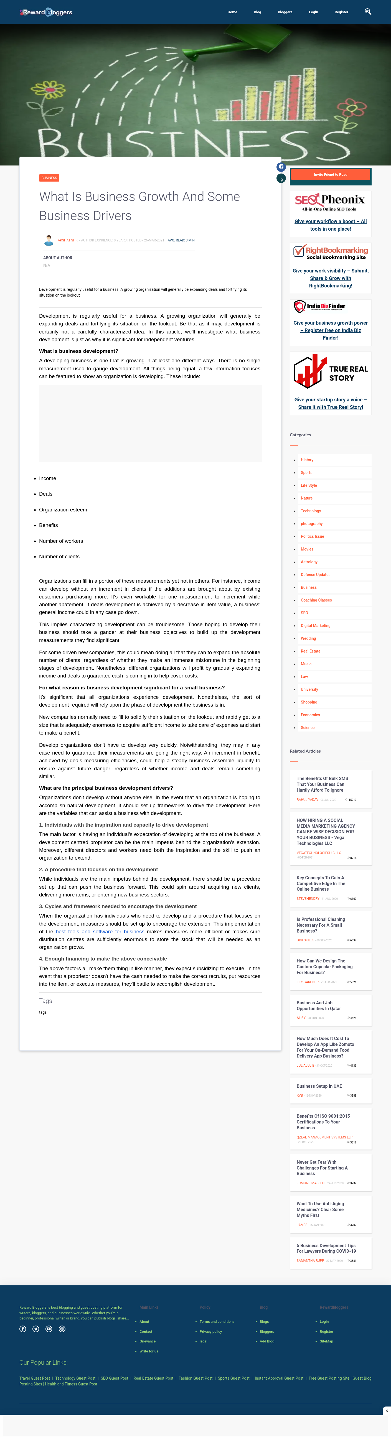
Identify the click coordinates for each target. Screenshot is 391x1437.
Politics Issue (312, 536)
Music (306, 664)
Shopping (309, 702)
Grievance (147, 1341)
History (307, 460)
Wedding (308, 638)
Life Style (309, 485)
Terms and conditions (217, 1321)
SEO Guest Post (114, 1378)
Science (307, 727)
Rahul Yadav (307, 800)
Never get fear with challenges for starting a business (322, 1168)
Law (304, 676)
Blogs (264, 1321)
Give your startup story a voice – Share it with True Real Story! (330, 403)
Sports (306, 472)
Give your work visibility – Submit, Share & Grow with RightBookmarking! (331, 278)
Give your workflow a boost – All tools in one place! (330, 225)
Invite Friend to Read (330, 174)
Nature (307, 498)
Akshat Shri (68, 240)
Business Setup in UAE (319, 1086)
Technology (311, 511)
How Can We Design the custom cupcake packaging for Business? (325, 966)
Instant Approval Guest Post (279, 1378)
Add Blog (267, 1341)
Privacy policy (211, 1331)
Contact (145, 1331)
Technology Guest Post (75, 1378)
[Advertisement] (150, 423)
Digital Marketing (316, 625)
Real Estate (310, 651)
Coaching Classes (316, 600)
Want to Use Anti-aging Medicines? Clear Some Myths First (320, 1209)
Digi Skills (305, 940)
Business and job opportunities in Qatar (319, 1005)
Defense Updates (316, 574)
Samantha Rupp (310, 1261)
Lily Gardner (308, 982)
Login (313, 12)
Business (49, 178)
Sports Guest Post (234, 1378)
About (144, 1321)
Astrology (309, 562)
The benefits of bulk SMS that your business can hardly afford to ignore (322, 784)
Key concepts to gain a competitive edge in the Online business (321, 883)
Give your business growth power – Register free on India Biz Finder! (331, 330)
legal (203, 1341)
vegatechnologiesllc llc (319, 853)
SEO (304, 613)
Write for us (148, 1351)
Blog (257, 12)
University (309, 689)
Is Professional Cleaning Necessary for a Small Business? (321, 925)
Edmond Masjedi (311, 1183)
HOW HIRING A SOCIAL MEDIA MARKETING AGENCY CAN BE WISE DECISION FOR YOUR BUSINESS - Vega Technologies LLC (326, 832)
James (302, 1225)
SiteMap (326, 1341)
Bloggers (285, 12)
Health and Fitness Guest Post (71, 1384)
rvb (300, 1095)
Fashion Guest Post (195, 1378)
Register (341, 12)
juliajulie (305, 1065)
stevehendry (308, 899)
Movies (307, 549)
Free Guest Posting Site (329, 1378)
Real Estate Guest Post (153, 1378)
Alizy (301, 1018)
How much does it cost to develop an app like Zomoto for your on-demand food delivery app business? (325, 1047)
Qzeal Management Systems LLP (324, 1137)
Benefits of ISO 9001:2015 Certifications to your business (323, 1122)
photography (312, 523)
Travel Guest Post (34, 1378)
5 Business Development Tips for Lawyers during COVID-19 (326, 1248)
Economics (310, 715)
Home (232, 12)
